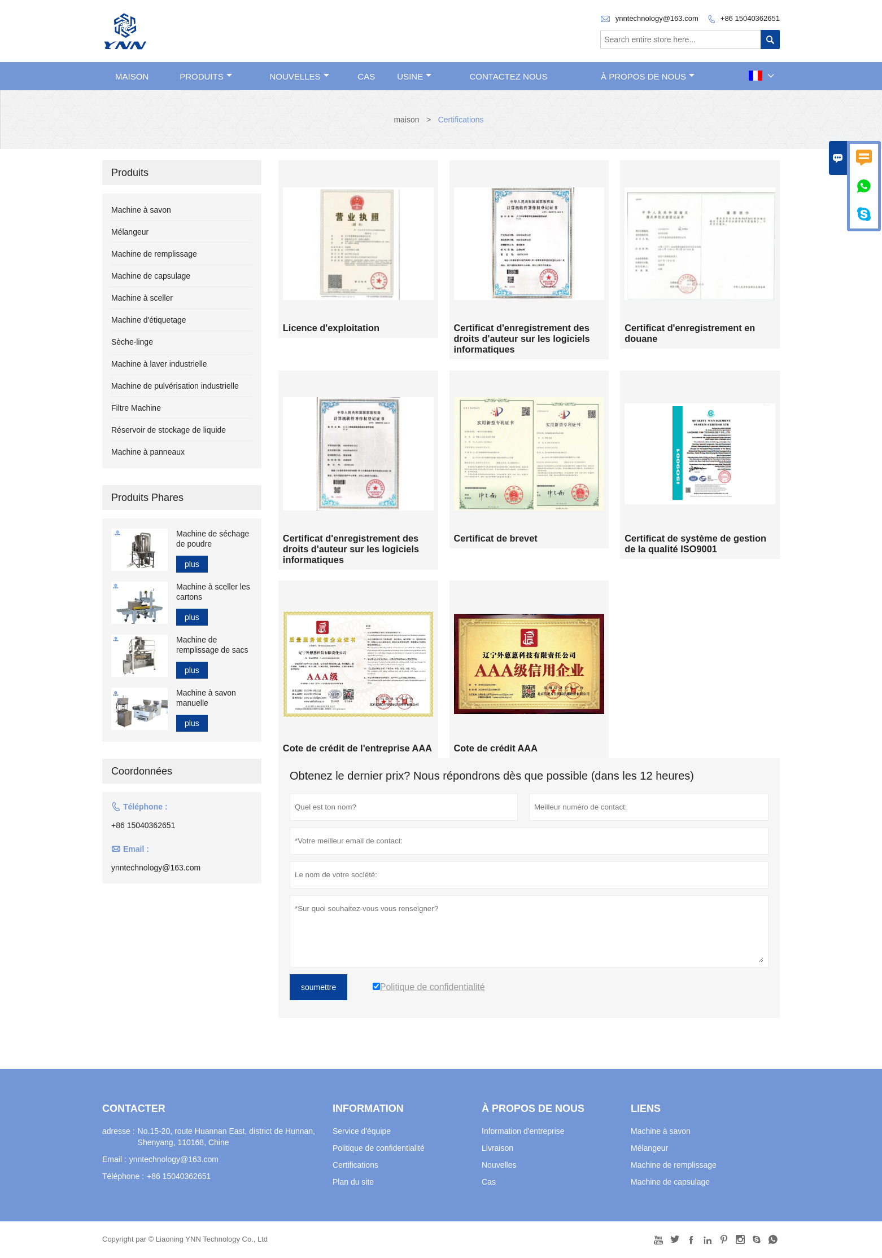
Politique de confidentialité (379, 1148)
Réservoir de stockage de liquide (168, 429)
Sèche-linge (132, 341)
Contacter (133, 1109)
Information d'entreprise (523, 1131)
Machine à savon (141, 209)
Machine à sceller (142, 297)
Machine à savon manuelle (206, 697)
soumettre (318, 987)
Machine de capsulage (150, 275)
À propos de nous (648, 76)
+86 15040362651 (750, 18)
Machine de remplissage (154, 253)
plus (192, 564)
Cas (366, 76)
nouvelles (299, 76)
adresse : (118, 1131)
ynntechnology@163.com (656, 18)
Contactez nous (508, 76)
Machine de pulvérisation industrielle (175, 385)
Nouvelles (499, 1165)
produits (206, 76)
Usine (414, 76)
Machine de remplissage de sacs (212, 644)
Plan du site (353, 1182)
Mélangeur (130, 231)
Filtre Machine (136, 407)
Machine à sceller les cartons (213, 591)
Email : (114, 1159)
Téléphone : (123, 1176)
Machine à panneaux (148, 451)
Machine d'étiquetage (148, 319)
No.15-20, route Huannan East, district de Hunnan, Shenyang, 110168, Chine (226, 1137)
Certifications (355, 1165)
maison (132, 76)
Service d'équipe (362, 1131)
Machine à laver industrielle (159, 363)
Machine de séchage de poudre (212, 538)
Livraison (497, 1148)
